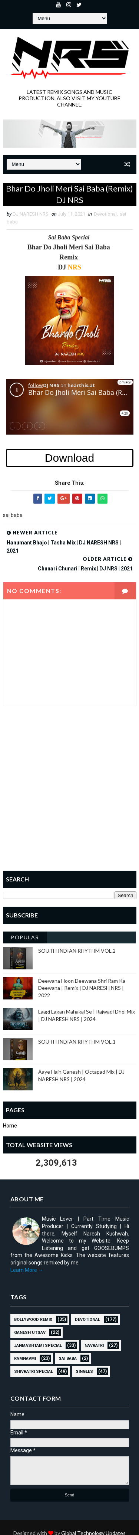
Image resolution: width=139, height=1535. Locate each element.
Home (10, 1126)
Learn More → (26, 1270)
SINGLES (84, 1371)
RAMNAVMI (25, 1358)
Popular (25, 937)
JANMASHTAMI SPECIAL (38, 1345)
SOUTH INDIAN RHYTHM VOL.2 (77, 950)
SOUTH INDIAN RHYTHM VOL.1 (77, 1041)
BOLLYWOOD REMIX (33, 1319)
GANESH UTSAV (30, 1332)
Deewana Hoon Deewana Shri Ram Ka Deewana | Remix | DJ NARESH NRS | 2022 (81, 988)
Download (69, 458)
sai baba (68, 1358)
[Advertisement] (69, 793)
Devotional (105, 214)
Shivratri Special (33, 1371)
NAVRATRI (94, 1345)
